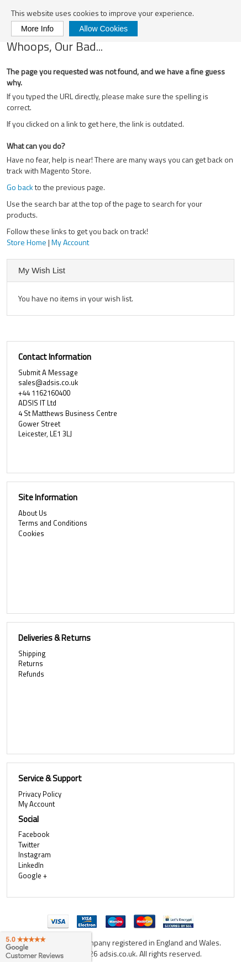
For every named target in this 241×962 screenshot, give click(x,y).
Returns (30, 663)
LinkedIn (31, 865)
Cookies (31, 533)
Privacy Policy (39, 793)
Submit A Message (48, 372)
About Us (32, 512)
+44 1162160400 (44, 392)
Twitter (29, 844)
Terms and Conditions (52, 522)
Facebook (33, 834)
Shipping (32, 653)
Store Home (26, 242)
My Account (70, 242)
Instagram (34, 854)
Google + (32, 875)
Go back (20, 187)
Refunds (31, 673)
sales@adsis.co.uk (48, 382)
